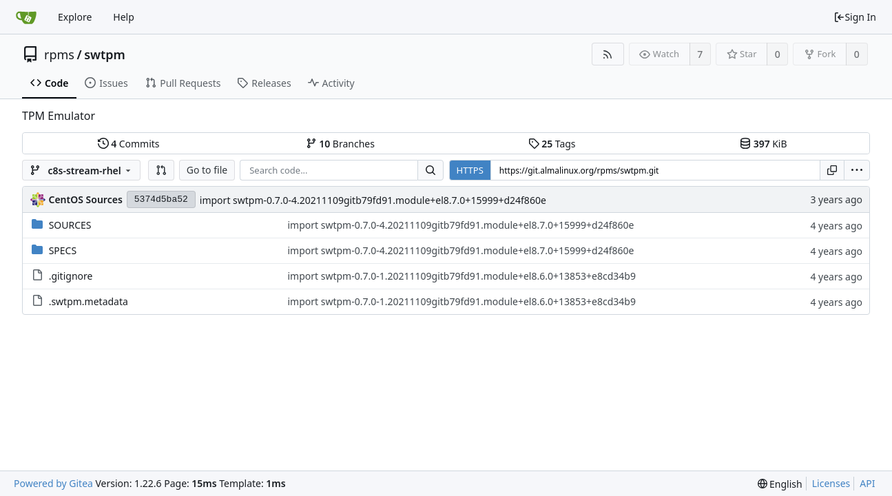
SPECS (62, 250)
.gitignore (71, 275)
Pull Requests (182, 83)
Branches (340, 143)
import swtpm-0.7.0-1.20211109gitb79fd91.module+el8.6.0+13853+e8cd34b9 (461, 275)
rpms (59, 54)
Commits (129, 143)
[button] (161, 170)
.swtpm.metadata (88, 301)
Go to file (207, 169)
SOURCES (70, 224)
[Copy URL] (832, 170)
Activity (331, 83)
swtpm (104, 54)
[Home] (26, 17)
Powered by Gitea (53, 483)
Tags (552, 143)
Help (123, 16)
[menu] (857, 170)
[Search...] (430, 170)
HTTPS (470, 170)
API (867, 483)
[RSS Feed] (608, 54)
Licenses (831, 483)
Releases (264, 83)
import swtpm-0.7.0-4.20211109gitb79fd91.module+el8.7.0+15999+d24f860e (373, 200)
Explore (75, 16)
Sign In (854, 16)
